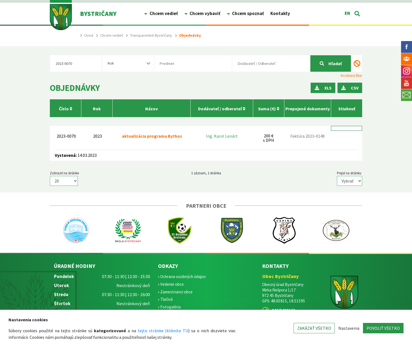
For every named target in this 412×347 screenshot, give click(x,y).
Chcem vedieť (111, 35)
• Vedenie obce (171, 284)
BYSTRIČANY (98, 14)
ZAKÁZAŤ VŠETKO (314, 328)
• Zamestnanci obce (175, 291)
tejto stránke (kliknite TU (163, 330)
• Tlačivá (165, 299)
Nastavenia (348, 328)
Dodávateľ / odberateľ (221, 108)
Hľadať (331, 63)
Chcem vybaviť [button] (204, 13)
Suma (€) (268, 108)
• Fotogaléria (169, 307)
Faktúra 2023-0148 (307, 136)
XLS (323, 88)
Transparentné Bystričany (151, 35)
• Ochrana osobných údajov (182, 276)
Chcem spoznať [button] (247, 13)
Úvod (88, 35)
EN (347, 13)
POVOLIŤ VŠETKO (383, 328)
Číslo (65, 108)
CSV (350, 88)
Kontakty (280, 13)
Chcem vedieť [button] (163, 13)
